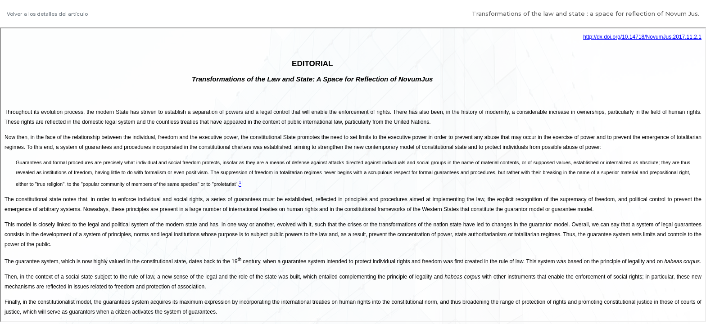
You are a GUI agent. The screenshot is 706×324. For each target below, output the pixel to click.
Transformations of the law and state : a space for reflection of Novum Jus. (585, 13)
